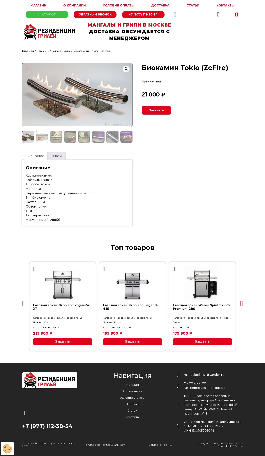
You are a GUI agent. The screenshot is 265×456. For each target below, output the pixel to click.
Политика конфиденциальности (105, 444)
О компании (74, 5)
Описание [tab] (36, 155)
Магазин (38, 5)
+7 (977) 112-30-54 (143, 14)
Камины (42, 51)
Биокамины (61, 51)
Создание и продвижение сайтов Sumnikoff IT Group (220, 444)
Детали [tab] (56, 155)
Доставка (160, 5)
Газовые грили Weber (217, 317)
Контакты (225, 5)
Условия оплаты (118, 5)
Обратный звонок (95, 14)
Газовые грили (55, 317)
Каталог (47, 14)
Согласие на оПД (160, 444)
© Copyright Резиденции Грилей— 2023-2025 (49, 444)
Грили (48, 321)
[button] (236, 14)
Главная (28, 51)
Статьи (193, 5)
